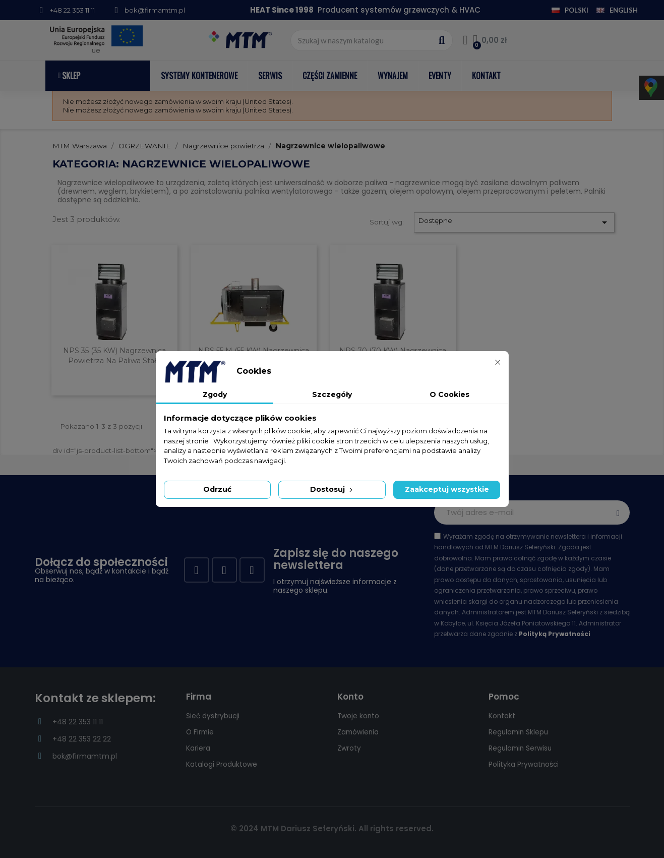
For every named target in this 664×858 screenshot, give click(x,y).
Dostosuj (332, 489)
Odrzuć (217, 489)
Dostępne (514, 222)
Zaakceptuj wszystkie (447, 489)
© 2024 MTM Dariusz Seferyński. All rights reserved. (332, 828)
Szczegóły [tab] (332, 394)
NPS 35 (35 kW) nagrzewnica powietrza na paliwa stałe (114, 355)
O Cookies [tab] (449, 394)
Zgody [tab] (215, 394)
